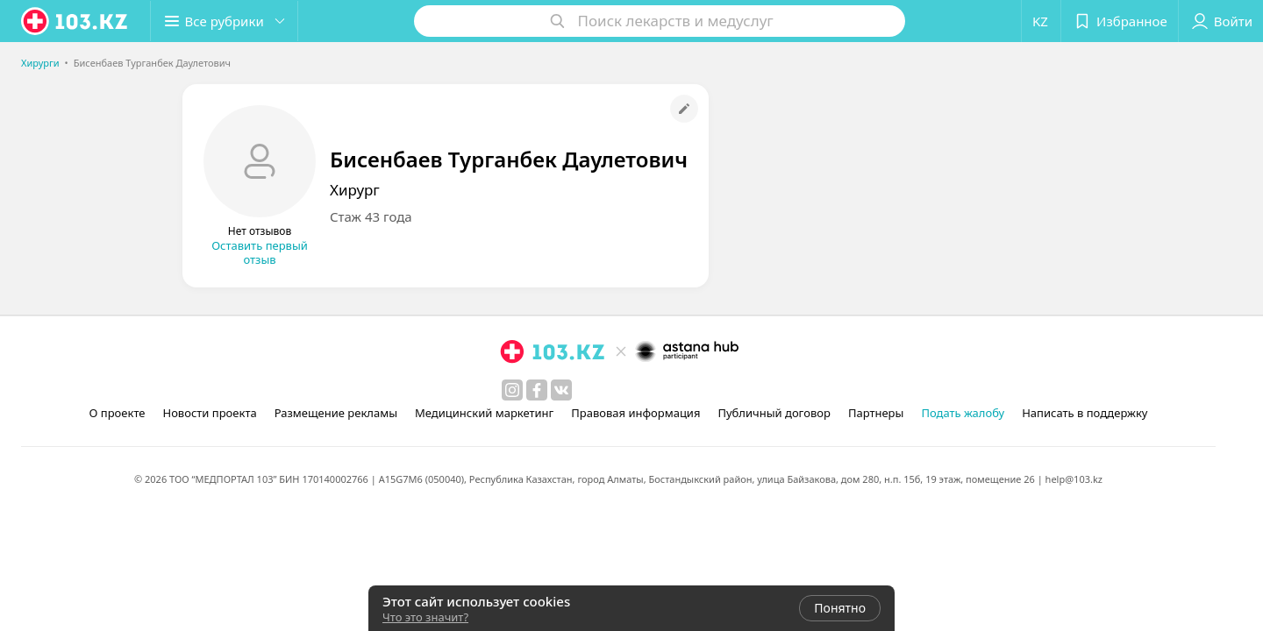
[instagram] (512, 390)
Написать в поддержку (1084, 413)
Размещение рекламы (336, 413)
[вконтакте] (561, 390)
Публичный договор (773, 413)
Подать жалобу (962, 413)
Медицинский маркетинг (484, 413)
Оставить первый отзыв (259, 252)
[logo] (75, 21)
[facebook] (536, 390)
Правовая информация (635, 413)
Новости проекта (209, 413)
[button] (226, 21)
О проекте (117, 413)
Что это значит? (425, 617)
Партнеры (876, 413)
